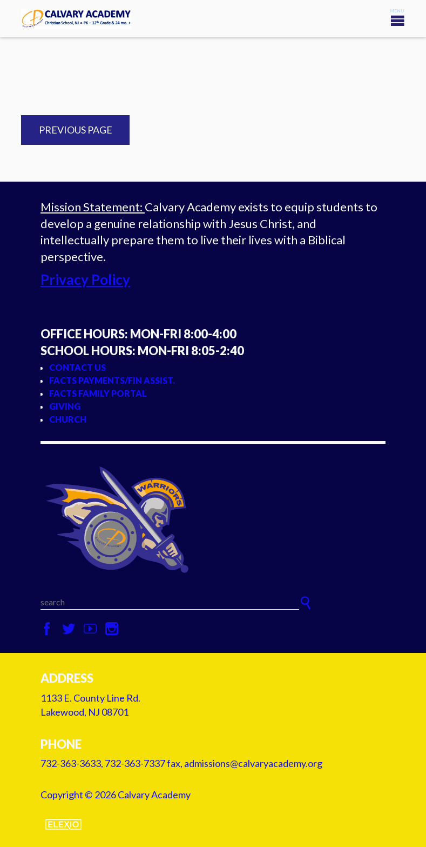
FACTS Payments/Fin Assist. (112, 380)
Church (67, 419)
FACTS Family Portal (98, 393)
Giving (64, 406)
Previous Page (75, 130)
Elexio (63, 824)
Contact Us (77, 367)
